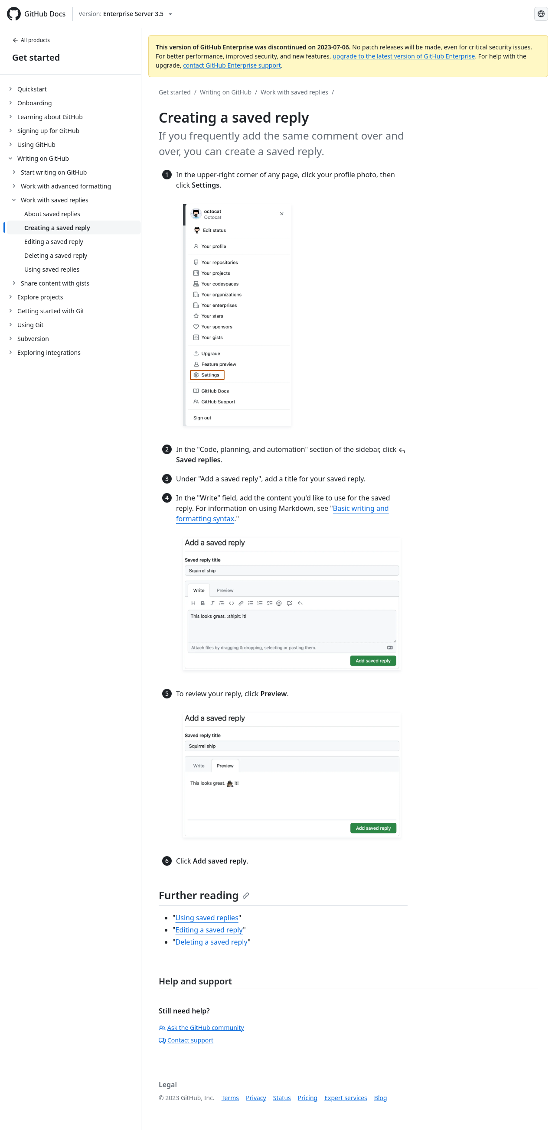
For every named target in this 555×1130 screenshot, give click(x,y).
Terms (230, 1098)
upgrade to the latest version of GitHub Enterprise (404, 56)
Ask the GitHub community (201, 1027)
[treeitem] (74, 89)
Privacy (256, 1098)
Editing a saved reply (209, 930)
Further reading (204, 895)
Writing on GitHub (225, 92)
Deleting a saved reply (212, 942)
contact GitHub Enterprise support (232, 65)
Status (282, 1098)
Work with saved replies (294, 92)
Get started (36, 57)
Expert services (345, 1098)
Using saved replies (207, 917)
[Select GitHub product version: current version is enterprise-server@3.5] (125, 14)
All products (31, 40)
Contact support (186, 1040)
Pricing (307, 1098)
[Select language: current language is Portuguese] (541, 14)
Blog (380, 1098)
